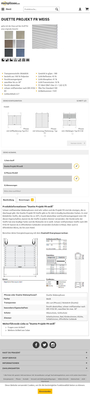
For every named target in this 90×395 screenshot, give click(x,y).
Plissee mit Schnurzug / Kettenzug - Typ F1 (45, 131)
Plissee (18, 379)
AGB (83, 379)
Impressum (45, 381)
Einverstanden (45, 391)
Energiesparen (8, 379)
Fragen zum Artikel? (15, 327)
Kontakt (26, 379)
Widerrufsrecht (63, 379)
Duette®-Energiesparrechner (54, 233)
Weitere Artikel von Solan (18, 330)
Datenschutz (75, 379)
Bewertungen (26, 199)
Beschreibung (8, 200)
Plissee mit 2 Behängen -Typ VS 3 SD (72, 130)
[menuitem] (6, 9)
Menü (6, 8)
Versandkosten (40, 375)
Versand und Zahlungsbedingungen (43, 379)
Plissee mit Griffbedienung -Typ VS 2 (17, 130)
